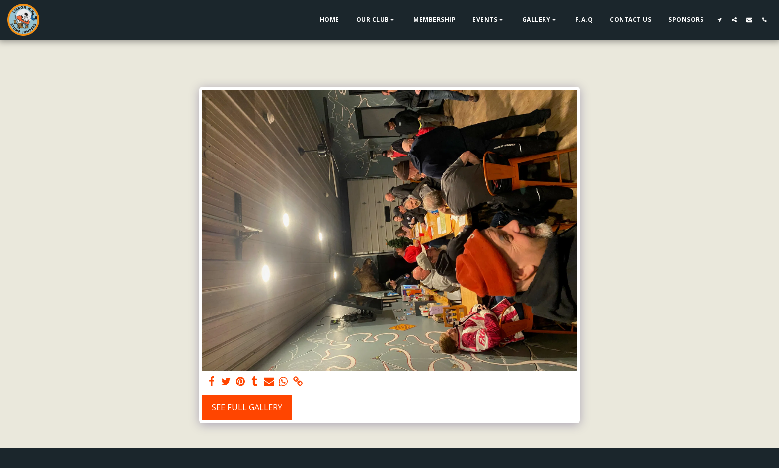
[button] (376, 19)
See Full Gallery (247, 407)
